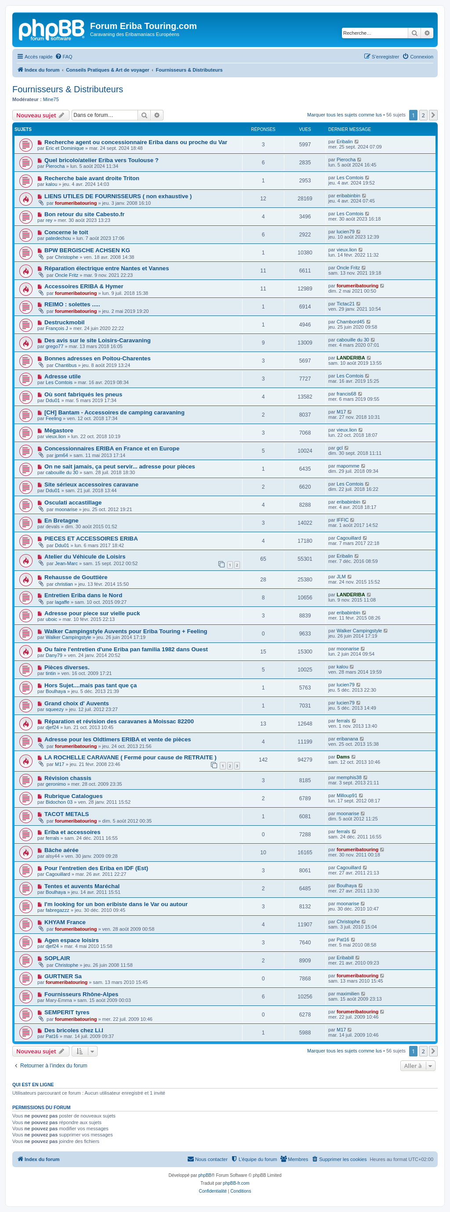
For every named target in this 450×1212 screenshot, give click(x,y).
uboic (51, 619)
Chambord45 (351, 321)
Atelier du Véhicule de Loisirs (85, 556)
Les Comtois (350, 177)
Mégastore (58, 430)
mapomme (348, 465)
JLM (341, 576)
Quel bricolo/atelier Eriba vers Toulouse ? (101, 160)
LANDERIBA (351, 357)
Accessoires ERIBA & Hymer (83, 286)
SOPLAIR (57, 958)
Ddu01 (53, 400)
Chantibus (66, 365)
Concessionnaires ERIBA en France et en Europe (111, 448)
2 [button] (423, 115)
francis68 (346, 393)
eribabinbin (348, 195)
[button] (433, 115)
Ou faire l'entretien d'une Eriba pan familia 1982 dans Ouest (126, 649)
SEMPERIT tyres (67, 1012)
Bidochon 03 (59, 802)
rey (49, 220)
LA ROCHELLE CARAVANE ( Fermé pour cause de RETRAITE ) (130, 757)
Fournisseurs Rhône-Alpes (81, 994)
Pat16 (343, 939)
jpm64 (61, 455)
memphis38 (349, 777)
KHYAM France (65, 922)
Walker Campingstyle (68, 637)
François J (57, 328)
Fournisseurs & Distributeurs (67, 89)
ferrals (343, 720)
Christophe (66, 257)
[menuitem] (64, 56)
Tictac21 (346, 303)
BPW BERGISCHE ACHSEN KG (87, 250)
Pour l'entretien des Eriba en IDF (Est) (96, 868)
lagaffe (62, 602)
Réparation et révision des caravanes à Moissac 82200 (119, 721)
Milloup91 (347, 795)
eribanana (347, 738)
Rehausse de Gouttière (76, 577)
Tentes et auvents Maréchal (82, 886)
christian (64, 584)
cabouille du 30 (353, 339)
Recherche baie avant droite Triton (91, 178)
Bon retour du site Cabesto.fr (84, 214)
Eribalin (345, 141)
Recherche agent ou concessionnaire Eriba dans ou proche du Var (135, 142)
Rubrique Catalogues (73, 796)
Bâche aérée (61, 850)
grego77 (54, 346)
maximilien (348, 993)
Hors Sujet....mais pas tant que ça (90, 685)
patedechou (58, 238)
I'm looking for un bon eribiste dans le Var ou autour (116, 904)
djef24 (52, 727)
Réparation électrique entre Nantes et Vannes (106, 268)
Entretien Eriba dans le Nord (83, 595)
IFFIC (343, 520)
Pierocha (55, 166)
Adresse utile (62, 376)
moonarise (66, 509)
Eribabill (345, 957)
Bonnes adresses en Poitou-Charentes (97, 358)
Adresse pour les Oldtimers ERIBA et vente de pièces (117, 739)
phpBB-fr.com (236, 1183)
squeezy (55, 709)
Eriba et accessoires (72, 832)
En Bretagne (61, 520)
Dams (343, 756)
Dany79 (54, 655)
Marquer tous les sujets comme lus (344, 114)
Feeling (54, 418)
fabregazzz (57, 910)
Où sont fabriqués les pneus (83, 394)
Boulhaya (56, 691)
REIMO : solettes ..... (72, 304)
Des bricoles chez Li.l (73, 1030)
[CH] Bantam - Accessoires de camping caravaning (114, 412)
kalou (51, 184)
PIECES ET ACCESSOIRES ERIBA (91, 538)
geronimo (56, 784)
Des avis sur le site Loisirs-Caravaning (97, 340)
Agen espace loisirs (71, 940)
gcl (340, 447)
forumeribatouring (76, 203)
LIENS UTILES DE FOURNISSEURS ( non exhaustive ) (118, 196)
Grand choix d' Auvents (76, 703)
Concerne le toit (66, 232)
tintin (51, 673)
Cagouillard (349, 538)
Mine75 (51, 99)
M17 (341, 411)
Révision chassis (67, 778)
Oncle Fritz (66, 275)
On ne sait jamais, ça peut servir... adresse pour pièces (119, 466)
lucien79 (346, 231)
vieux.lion (347, 249)
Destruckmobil (64, 322)
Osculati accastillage (73, 502)
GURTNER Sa (63, 976)
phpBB (204, 1175)
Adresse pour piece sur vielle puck (92, 613)
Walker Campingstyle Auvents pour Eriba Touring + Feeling (125, 631)
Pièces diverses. (67, 667)
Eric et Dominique (65, 148)
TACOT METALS (66, 814)
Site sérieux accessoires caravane (91, 484)
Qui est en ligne (33, 1084)
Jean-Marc (66, 563)
